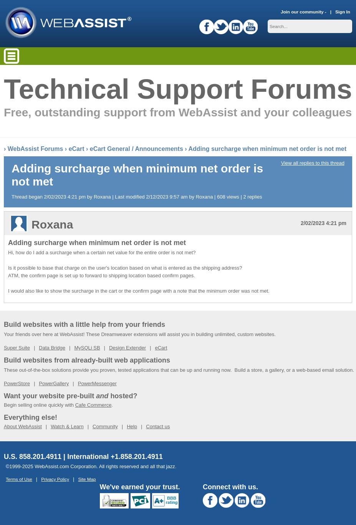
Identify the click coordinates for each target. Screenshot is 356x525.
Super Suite (17, 348)
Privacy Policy (55, 479)
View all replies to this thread (312, 163)
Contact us (158, 426)
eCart (76, 149)
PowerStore (17, 383)
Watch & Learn (67, 426)
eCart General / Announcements (136, 149)
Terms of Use (19, 479)
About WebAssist (23, 426)
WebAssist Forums (35, 149)
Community (105, 426)
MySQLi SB (87, 348)
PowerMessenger (97, 383)
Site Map (87, 479)
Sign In (342, 11)
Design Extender (127, 348)
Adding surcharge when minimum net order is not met (267, 149)
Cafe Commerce (93, 405)
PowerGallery (54, 383)
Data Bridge (52, 348)
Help (132, 426)
